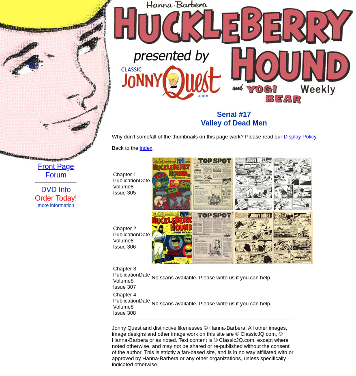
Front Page (56, 166)
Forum (55, 175)
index (146, 148)
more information (56, 205)
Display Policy (300, 137)
